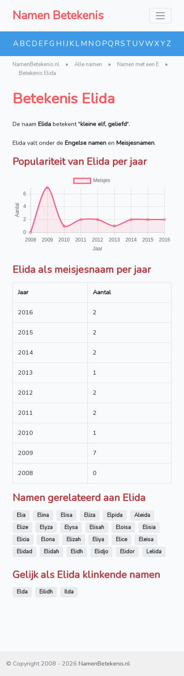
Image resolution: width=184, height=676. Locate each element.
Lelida (153, 551)
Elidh (77, 551)
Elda (22, 592)
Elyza (46, 527)
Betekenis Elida (37, 73)
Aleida (142, 515)
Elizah (73, 539)
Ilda (69, 592)
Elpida (115, 515)
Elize (22, 527)
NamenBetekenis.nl (36, 64)
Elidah (51, 551)
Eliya (98, 539)
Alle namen (88, 64)
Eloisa (123, 527)
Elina (43, 515)
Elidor (127, 551)
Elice (121, 539)
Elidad (24, 551)
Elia (21, 515)
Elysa (71, 527)
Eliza (89, 515)
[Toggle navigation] (160, 15)
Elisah (96, 527)
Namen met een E (138, 64)
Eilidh (46, 592)
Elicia (23, 539)
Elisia (149, 527)
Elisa (66, 515)
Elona (48, 539)
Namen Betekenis (58, 15)
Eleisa (146, 539)
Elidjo (101, 551)
